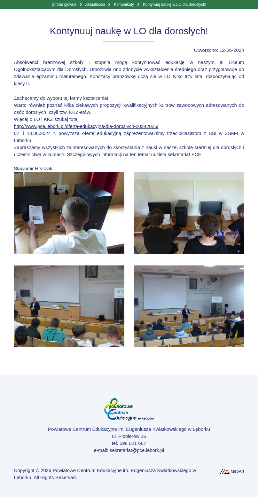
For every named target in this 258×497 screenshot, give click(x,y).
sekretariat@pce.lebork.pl (137, 450)
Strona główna (64, 4)
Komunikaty (124, 4)
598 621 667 (133, 443)
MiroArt (232, 471)
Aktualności (95, 4)
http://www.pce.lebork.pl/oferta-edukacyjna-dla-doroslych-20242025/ (86, 126)
